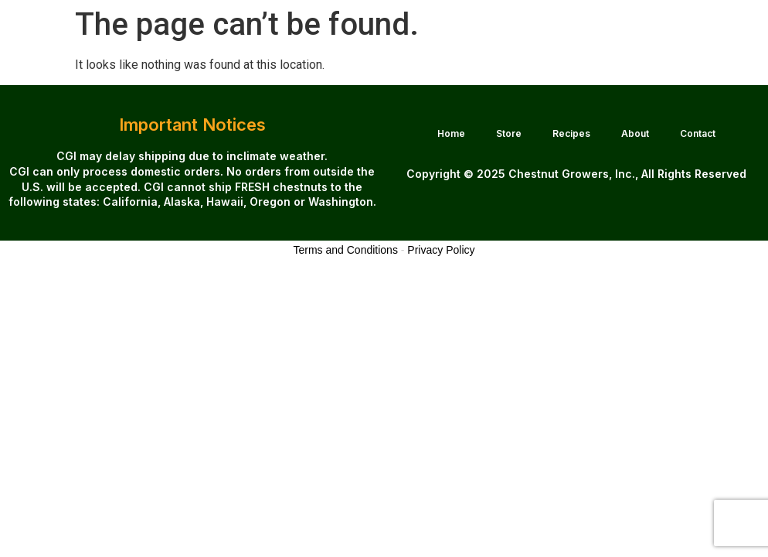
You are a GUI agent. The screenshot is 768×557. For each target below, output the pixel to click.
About (635, 133)
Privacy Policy (440, 250)
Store (509, 133)
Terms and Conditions (346, 250)
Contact (697, 133)
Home (451, 133)
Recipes (571, 133)
